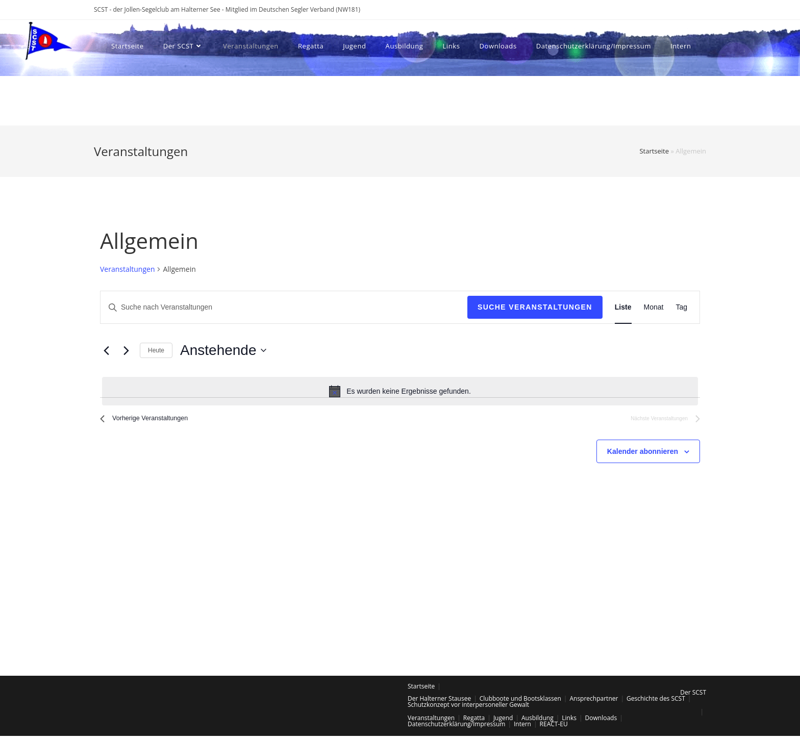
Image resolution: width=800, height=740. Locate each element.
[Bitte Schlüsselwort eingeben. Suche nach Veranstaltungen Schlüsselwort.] (284, 307)
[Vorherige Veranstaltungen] (106, 350)
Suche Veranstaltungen (535, 307)
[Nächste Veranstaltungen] (126, 350)
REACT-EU (554, 728)
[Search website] (167, 98)
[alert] (400, 391)
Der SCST (693, 696)
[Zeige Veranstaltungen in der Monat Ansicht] (654, 307)
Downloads (601, 722)
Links (569, 722)
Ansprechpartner (593, 702)
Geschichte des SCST (656, 702)
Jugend (503, 722)
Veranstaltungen (127, 269)
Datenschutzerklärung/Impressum (456, 728)
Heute (156, 350)
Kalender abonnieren (642, 455)
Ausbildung (537, 722)
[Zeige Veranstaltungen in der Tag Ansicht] (681, 307)
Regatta (474, 722)
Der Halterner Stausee (439, 702)
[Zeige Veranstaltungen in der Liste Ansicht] (623, 307)
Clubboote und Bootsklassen (520, 702)
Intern (522, 728)
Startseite (654, 151)
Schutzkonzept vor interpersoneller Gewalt (468, 708)
